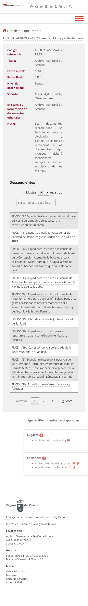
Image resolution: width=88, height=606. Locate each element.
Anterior (21, 401)
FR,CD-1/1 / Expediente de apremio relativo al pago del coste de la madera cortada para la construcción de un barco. (44, 220)
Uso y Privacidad (16, 571)
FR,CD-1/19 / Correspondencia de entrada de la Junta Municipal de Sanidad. (41, 350)
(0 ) (63, 6)
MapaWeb (12, 575)
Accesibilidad (14, 582)
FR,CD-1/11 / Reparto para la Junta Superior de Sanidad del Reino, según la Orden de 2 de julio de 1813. (43, 237)
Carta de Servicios (17, 579)
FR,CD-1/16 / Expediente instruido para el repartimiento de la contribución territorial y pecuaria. (39, 335)
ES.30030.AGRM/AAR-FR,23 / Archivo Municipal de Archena (43, 38)
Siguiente (66, 401)
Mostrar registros (44, 192)
